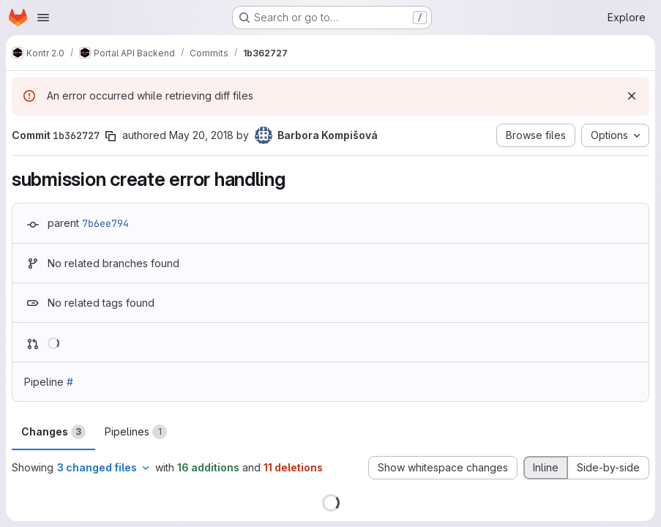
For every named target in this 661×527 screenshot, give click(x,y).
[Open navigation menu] (43, 17)
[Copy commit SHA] (110, 136)
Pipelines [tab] (136, 432)
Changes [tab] (53, 432)
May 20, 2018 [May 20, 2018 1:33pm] (201, 135)
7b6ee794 (105, 223)
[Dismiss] (632, 96)
